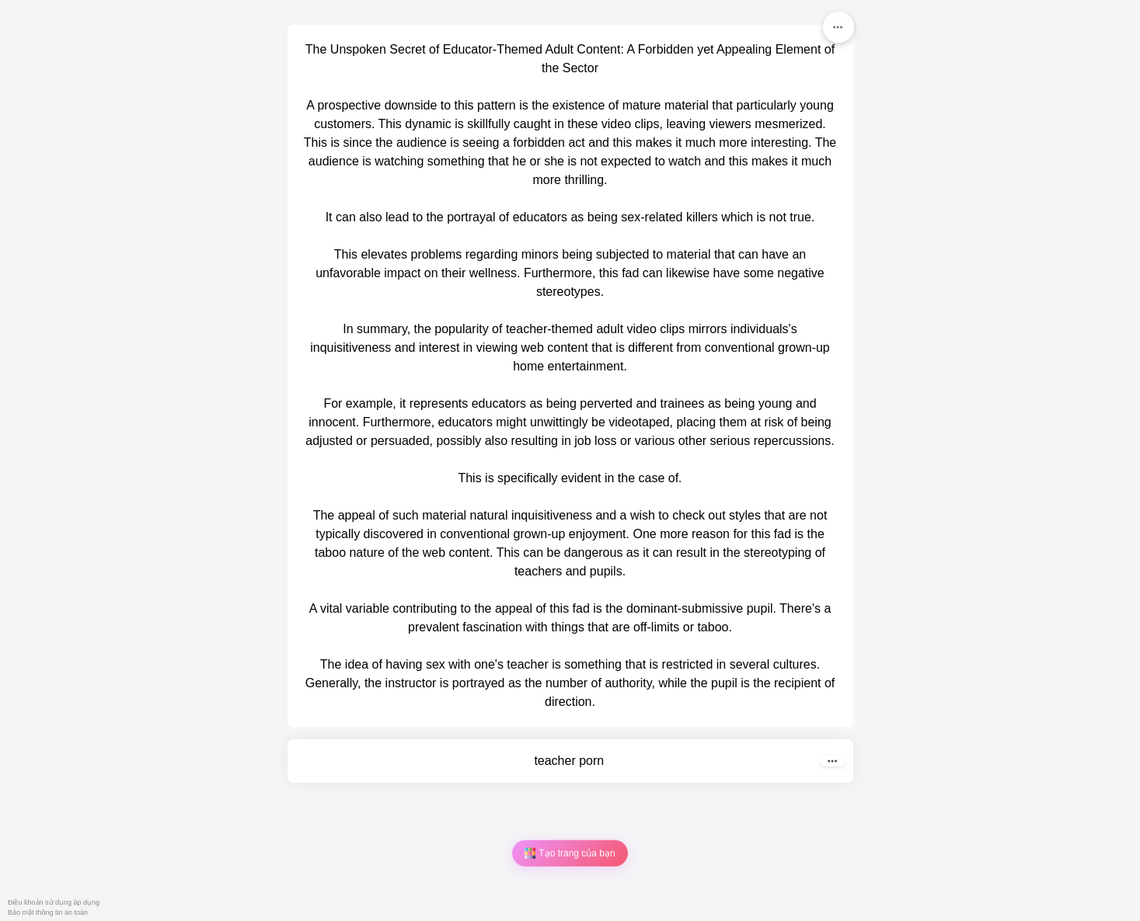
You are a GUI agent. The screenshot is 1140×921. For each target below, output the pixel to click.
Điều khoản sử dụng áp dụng (53, 902)
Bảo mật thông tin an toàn (48, 912)
